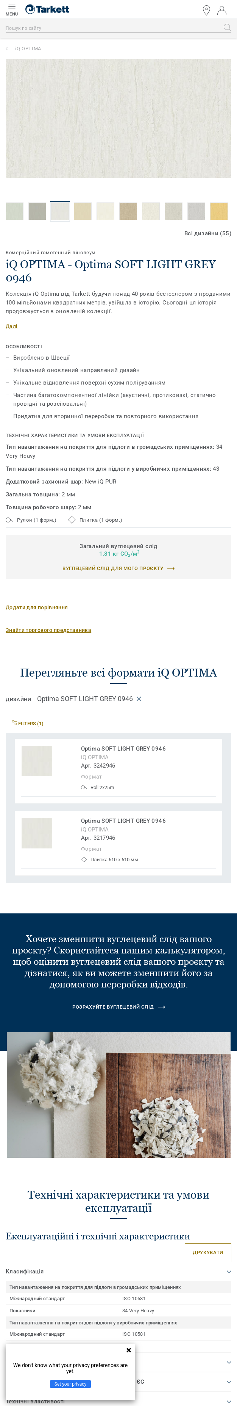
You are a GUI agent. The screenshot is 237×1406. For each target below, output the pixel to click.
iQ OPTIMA (28, 48)
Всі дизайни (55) (207, 233)
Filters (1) (28, 723)
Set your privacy (70, 1384)
